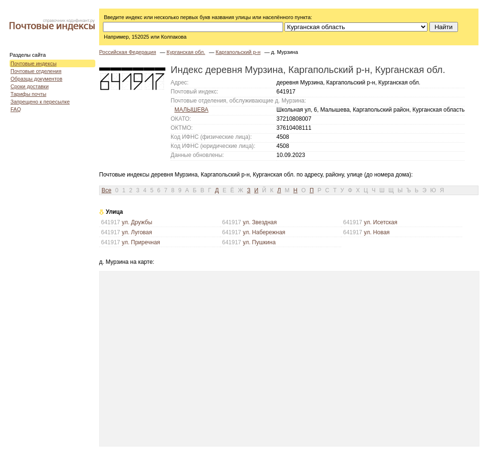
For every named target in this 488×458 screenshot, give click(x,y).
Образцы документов (36, 79)
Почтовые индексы (33, 63)
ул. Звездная (259, 222)
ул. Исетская (380, 222)
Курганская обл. (185, 52)
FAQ (15, 109)
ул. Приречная (141, 242)
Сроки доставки (29, 86)
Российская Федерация (127, 52)
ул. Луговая (137, 232)
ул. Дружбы (137, 222)
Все (107, 190)
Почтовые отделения (35, 71)
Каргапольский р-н (238, 52)
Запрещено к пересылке (40, 101)
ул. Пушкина (259, 242)
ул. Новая (376, 232)
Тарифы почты (28, 94)
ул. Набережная (264, 232)
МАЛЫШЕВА (191, 109)
